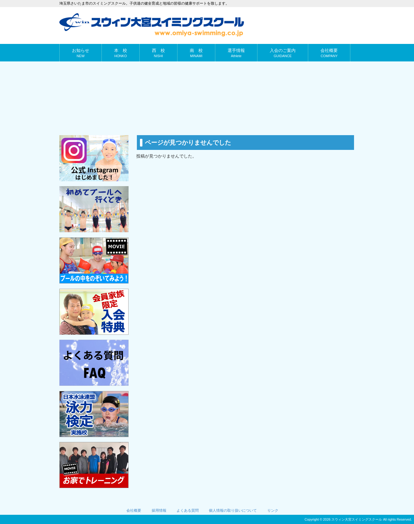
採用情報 (159, 510)
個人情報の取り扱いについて (233, 510)
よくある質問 (188, 510)
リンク (272, 510)
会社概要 (133, 510)
